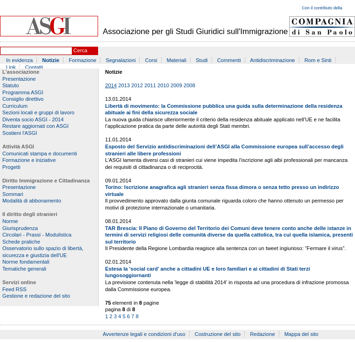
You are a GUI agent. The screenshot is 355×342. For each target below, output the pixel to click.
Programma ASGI (22, 92)
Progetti (11, 167)
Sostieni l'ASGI (19, 133)
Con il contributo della (322, 8)
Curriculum (15, 106)
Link (11, 67)
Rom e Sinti (318, 60)
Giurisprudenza (20, 228)
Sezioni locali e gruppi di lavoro (38, 112)
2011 (150, 85)
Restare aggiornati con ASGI (35, 126)
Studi (202, 60)
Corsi (151, 60)
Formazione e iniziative (29, 160)
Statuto (10, 85)
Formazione (82, 60)
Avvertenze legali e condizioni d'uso (144, 334)
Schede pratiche (21, 241)
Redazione (262, 334)
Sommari (12, 194)
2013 (124, 85)
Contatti (34, 67)
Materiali (176, 60)
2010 (163, 85)
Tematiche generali (24, 269)
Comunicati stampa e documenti (39, 153)
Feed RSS (14, 289)
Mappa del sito (301, 334)
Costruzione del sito (218, 334)
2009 (176, 85)
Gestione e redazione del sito (36, 296)
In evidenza (19, 60)
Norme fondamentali (26, 262)
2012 (137, 85)
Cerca (80, 50)
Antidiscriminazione (272, 60)
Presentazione (19, 79)
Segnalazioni (120, 60)
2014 (111, 85)
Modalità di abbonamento (31, 200)
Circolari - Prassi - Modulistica (36, 234)
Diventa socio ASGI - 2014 (33, 119)
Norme (10, 221)
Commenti (229, 60)
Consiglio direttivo (22, 99)
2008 (189, 85)
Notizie (50, 60)
